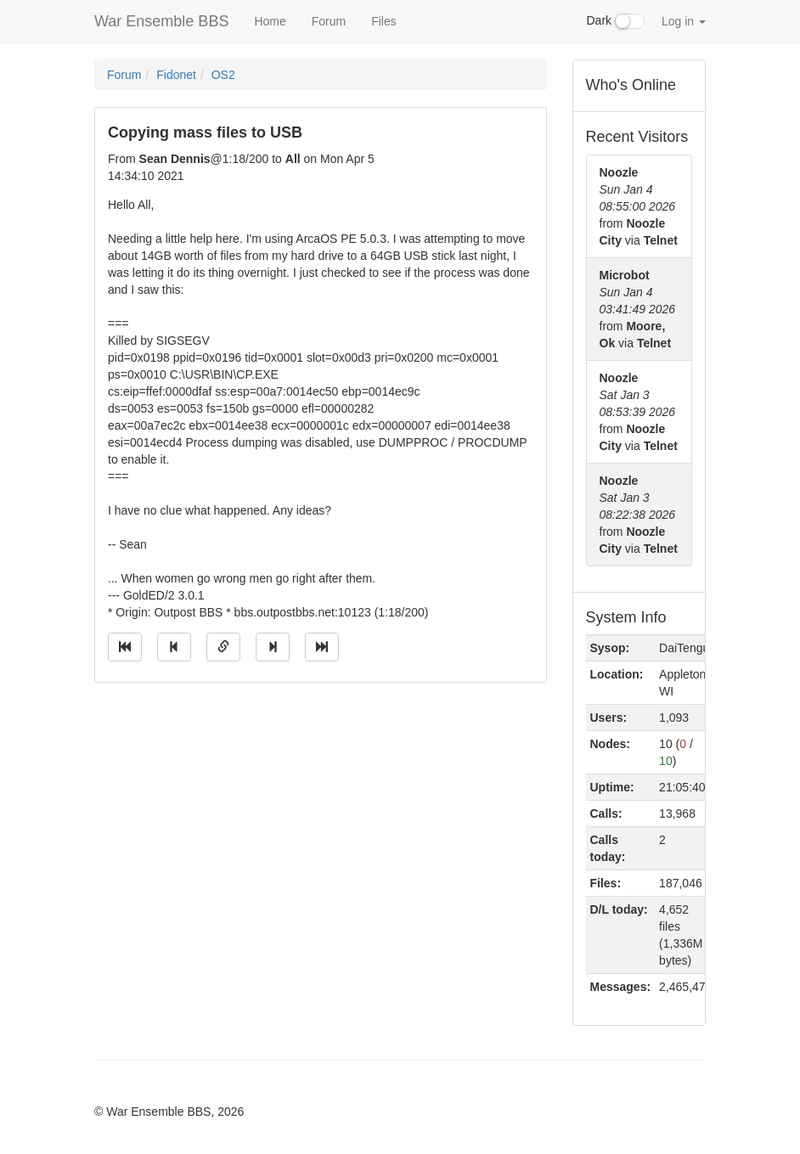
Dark (616, 21)
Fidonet (176, 75)
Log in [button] (684, 21)
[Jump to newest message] (322, 647)
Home (269, 21)
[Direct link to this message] (223, 647)
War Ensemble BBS (161, 21)
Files (384, 21)
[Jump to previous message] (174, 647)
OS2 (223, 75)
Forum (329, 21)
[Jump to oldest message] (125, 647)
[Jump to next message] (273, 647)
